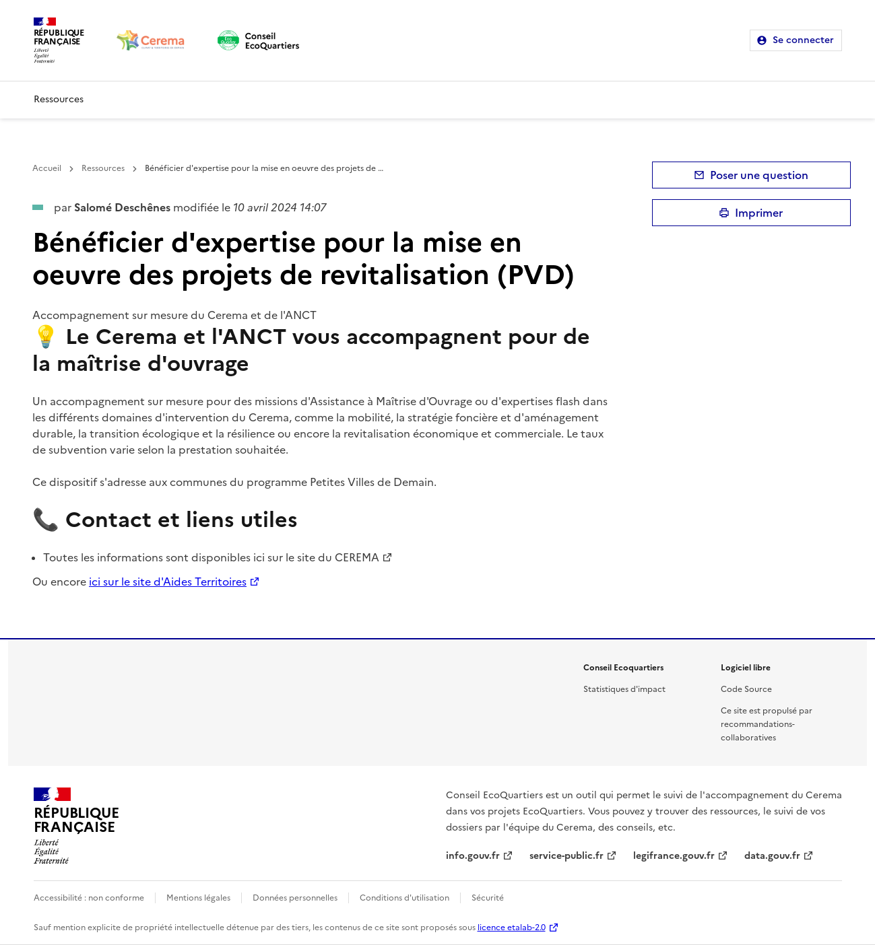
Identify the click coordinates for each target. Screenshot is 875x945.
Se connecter (803, 40)
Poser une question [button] (759, 175)
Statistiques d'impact (624, 689)
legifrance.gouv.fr (674, 856)
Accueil (46, 168)
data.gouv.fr (772, 856)
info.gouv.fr (473, 856)
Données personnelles (295, 898)
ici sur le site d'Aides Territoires (168, 581)
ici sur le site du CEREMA (316, 557)
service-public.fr (566, 856)
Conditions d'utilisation (404, 898)
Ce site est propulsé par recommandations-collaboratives (766, 724)
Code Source (746, 689)
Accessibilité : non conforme (89, 898)
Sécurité (488, 898)
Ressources (59, 99)
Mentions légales (198, 898)
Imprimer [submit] (759, 213)
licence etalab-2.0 (512, 927)
